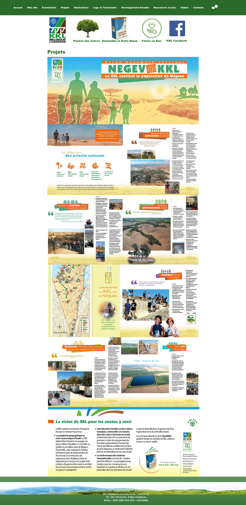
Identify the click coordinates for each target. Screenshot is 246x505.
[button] (49, 7)
